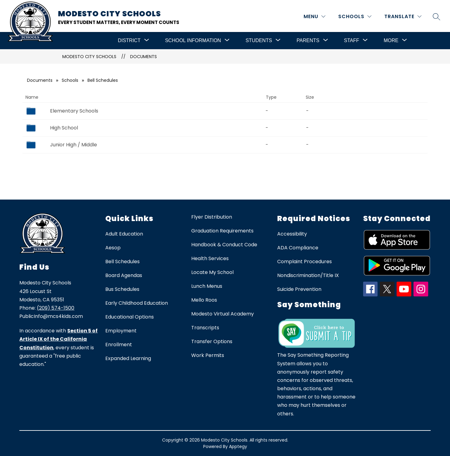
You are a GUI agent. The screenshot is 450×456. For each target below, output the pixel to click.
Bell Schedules (122, 261)
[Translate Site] (403, 16)
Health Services (210, 258)
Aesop (113, 247)
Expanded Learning (128, 358)
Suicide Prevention (299, 289)
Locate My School (212, 272)
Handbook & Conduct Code (224, 244)
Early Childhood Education (136, 303)
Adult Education (124, 233)
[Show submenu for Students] (259, 40)
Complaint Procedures (304, 261)
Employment (121, 330)
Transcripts (205, 327)
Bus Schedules (122, 289)
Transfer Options (211, 341)
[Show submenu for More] (391, 40)
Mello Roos (204, 299)
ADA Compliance (297, 247)
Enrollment (118, 344)
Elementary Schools (74, 110)
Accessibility (292, 233)
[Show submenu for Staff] (351, 40)
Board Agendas (123, 275)
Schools (70, 80)
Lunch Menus (206, 286)
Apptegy (238, 446)
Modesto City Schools (89, 57)
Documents (143, 57)
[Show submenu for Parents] (308, 40)
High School (64, 127)
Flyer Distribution (211, 216)
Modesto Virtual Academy (222, 313)
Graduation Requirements (222, 230)
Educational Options (129, 316)
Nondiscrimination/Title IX (308, 275)
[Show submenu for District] (129, 40)
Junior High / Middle (73, 144)
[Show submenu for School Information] (193, 40)
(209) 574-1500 (55, 307)
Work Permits (207, 355)
